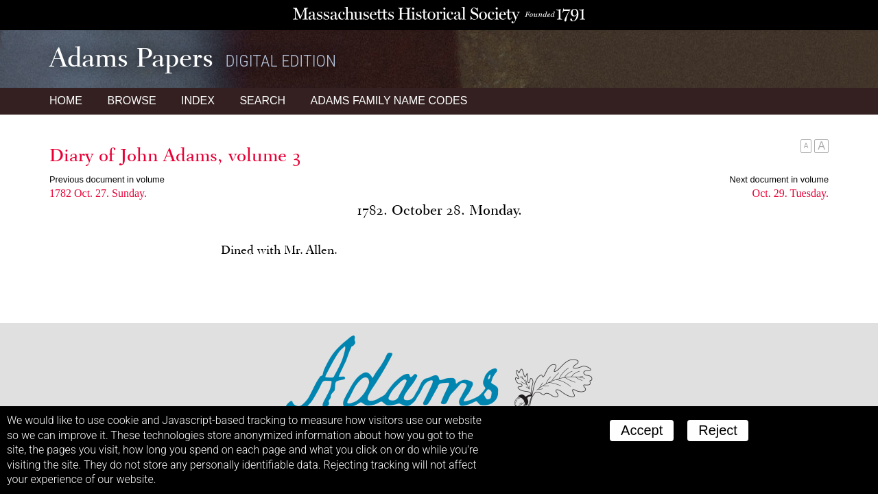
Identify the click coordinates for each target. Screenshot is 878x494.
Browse (131, 100)
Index (198, 100)
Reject (717, 430)
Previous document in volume (107, 179)
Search (262, 100)
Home (65, 100)
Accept (642, 430)
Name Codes (389, 100)
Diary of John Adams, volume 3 (175, 155)
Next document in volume (779, 179)
